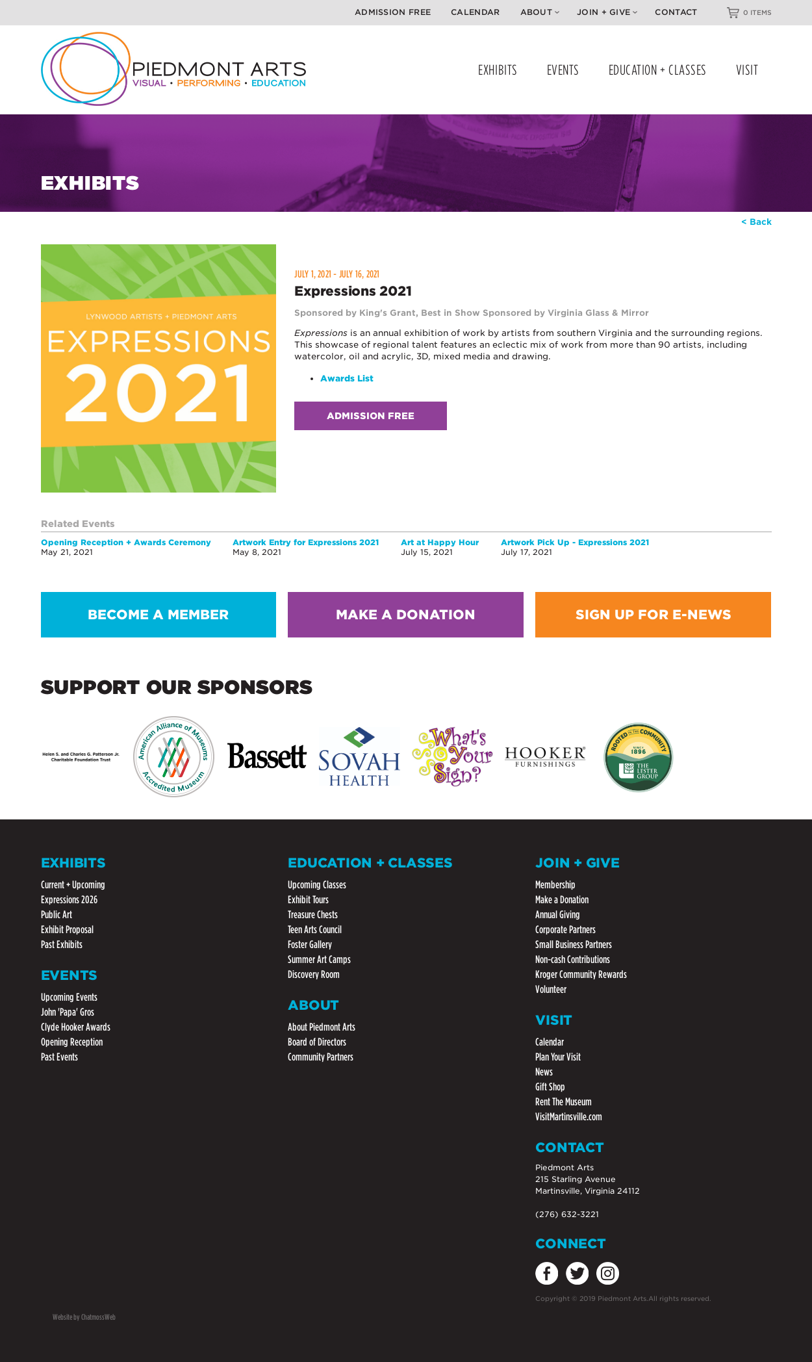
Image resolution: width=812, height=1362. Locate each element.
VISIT (747, 70)
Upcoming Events (69, 997)
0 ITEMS (757, 12)
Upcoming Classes (317, 885)
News (544, 1072)
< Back (756, 222)
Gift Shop (550, 1087)
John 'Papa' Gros (67, 1012)
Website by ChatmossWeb (84, 1317)
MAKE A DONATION (406, 615)
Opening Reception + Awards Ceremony (126, 542)
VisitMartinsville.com (568, 1117)
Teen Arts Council (315, 929)
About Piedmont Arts (321, 1027)
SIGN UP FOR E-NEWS (653, 615)
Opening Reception (72, 1042)
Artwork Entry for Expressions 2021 (306, 542)
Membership (555, 885)
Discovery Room (314, 974)
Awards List (347, 378)
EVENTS (563, 70)
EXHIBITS (497, 70)
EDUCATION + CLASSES (658, 70)
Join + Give (607, 12)
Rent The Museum (563, 1102)
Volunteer (550, 989)
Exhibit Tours (308, 899)
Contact (676, 12)
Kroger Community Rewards (581, 974)
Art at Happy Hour (440, 542)
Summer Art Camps (319, 959)
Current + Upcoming (73, 885)
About (540, 12)
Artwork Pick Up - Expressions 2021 (575, 542)
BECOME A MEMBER (158, 615)
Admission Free (393, 12)
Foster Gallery (310, 944)
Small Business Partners (573, 944)
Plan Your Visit (558, 1057)
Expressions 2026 (69, 899)
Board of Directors (317, 1042)
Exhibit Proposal (67, 929)
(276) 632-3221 (567, 1214)
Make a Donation (562, 899)
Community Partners (320, 1057)
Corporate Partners (565, 929)
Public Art (56, 914)
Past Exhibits (61, 944)
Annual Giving (557, 914)
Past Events (59, 1057)
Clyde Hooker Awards (75, 1027)
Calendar (475, 12)
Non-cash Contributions (572, 959)
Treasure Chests (313, 914)
